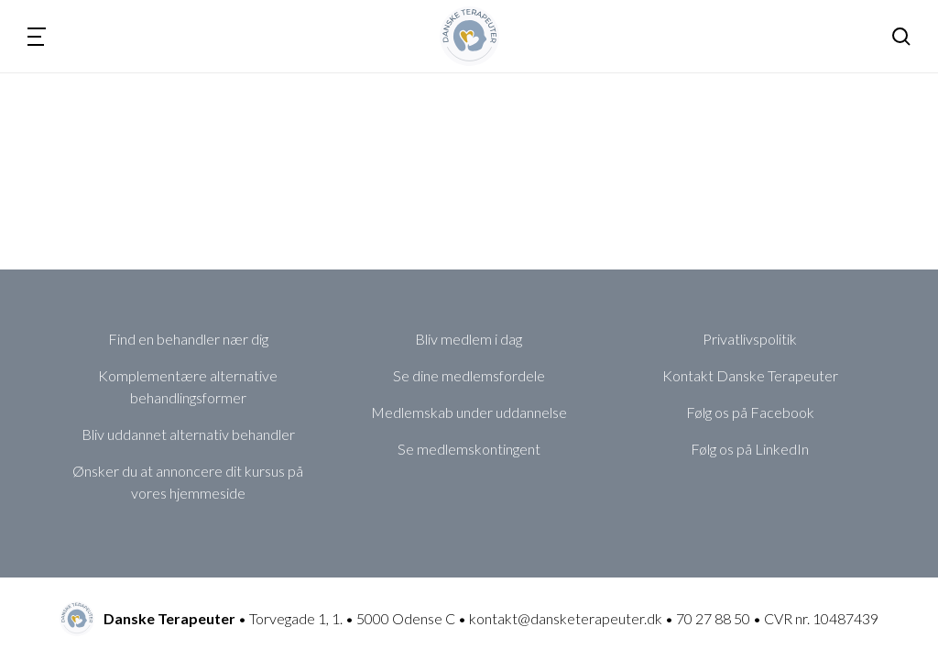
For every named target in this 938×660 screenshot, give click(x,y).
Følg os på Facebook (750, 412)
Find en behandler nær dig (188, 338)
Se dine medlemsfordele (469, 375)
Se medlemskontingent (469, 448)
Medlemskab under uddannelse (469, 412)
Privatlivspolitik (750, 338)
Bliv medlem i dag (468, 338)
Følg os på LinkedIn (750, 448)
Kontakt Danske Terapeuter (750, 375)
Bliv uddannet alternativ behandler (188, 434)
